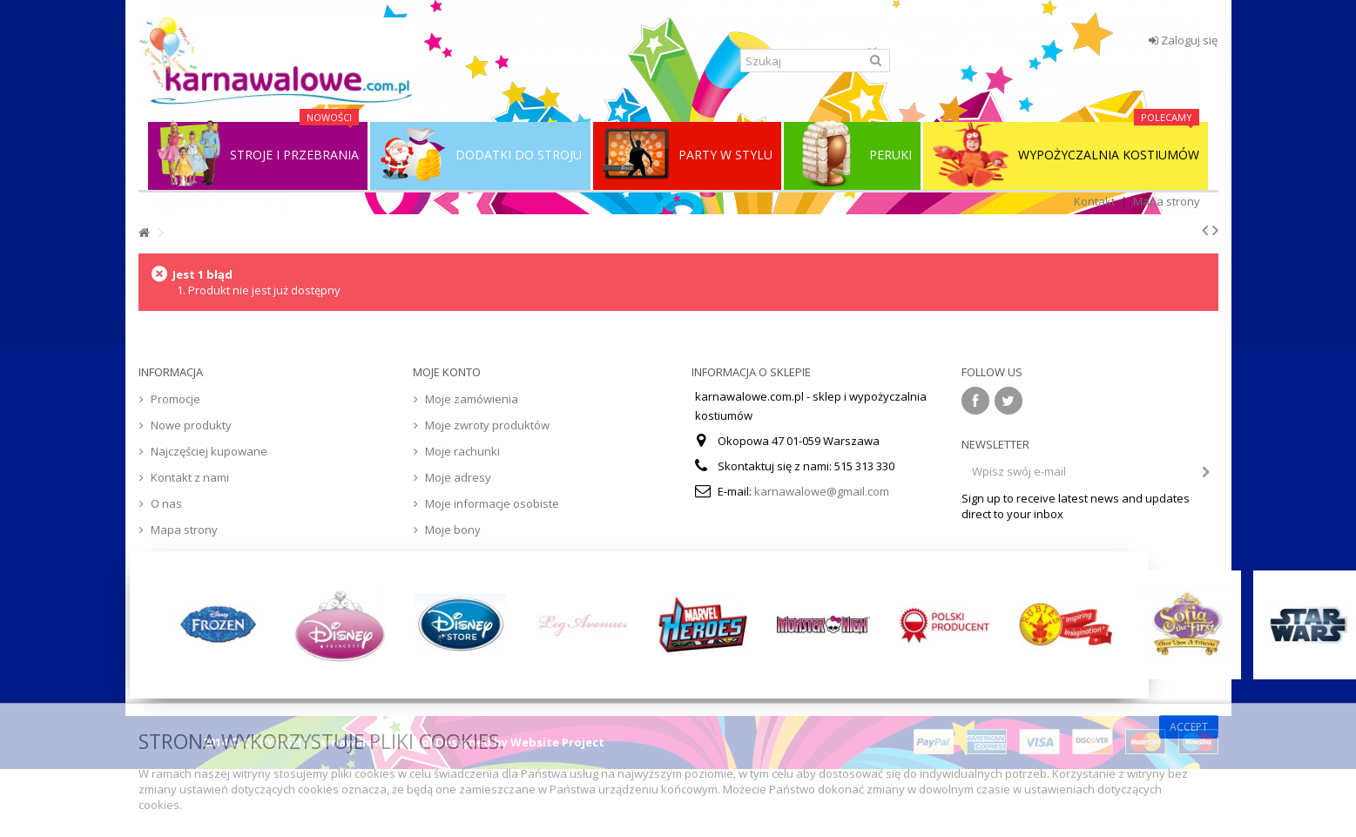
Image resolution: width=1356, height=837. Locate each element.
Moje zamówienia (471, 399)
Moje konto (447, 372)
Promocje (175, 399)
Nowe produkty (191, 425)
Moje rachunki (462, 451)
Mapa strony (1166, 201)
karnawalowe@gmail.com (821, 491)
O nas (166, 503)
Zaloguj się (1183, 40)
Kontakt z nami (190, 477)
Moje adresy (458, 477)
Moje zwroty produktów (487, 425)
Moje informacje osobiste (492, 503)
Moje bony (453, 529)
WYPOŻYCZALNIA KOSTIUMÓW (1065, 155)
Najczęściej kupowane (209, 451)
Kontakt (1094, 201)
